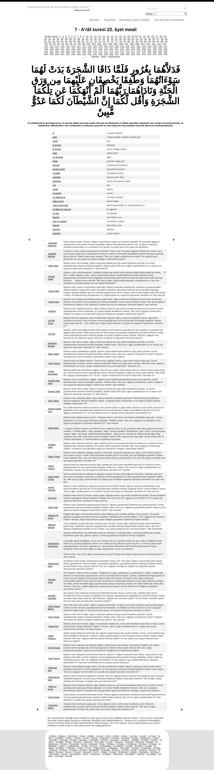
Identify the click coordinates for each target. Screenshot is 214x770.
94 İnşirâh (87, 752)
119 (68, 46)
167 (79, 51)
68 (79, 41)
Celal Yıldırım (54, 363)
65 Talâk (129, 746)
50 (129, 39)
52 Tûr (102, 744)
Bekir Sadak (53, 354)
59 (166, 39)
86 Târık (125, 750)
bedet (55, 161)
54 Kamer (121, 744)
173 (111, 51)
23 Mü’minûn (145, 738)
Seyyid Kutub (54, 648)
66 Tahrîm (139, 746)
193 (95, 54)
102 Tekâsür (54, 754)
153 (128, 49)
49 (124, 39)
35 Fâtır (154, 740)
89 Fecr (152, 750)
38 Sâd (68, 742)
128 (117, 46)
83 (141, 41)
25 (148, 36)
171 (100, 51)
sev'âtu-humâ (59, 169)
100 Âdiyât (143, 752)
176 (128, 51)
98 (79, 44)
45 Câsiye (140, 742)
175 (122, 51)
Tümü (103, 56)
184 (46, 54)
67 (74, 41)
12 (95, 36)
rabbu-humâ (58, 201)
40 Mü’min (88, 742)
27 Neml (73, 740)
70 (87, 41)
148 (100, 49)
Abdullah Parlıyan (52, 255)
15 (108, 36)
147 (95, 49)
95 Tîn (96, 752)
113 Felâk (59, 756)
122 (84, 46)
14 (103, 36)
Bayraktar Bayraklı (52, 344)
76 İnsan (135, 748)
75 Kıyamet (125, 748)
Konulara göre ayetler (135, 20)
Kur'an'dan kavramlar (169, 20)
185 (51, 54)
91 (50, 44)
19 (124, 36)
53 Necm (111, 744)
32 (54, 39)
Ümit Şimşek (53, 697)
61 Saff (85, 746)
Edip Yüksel (53, 401)
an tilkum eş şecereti (62, 209)
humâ (55, 141)
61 (49, 41)
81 (133, 41)
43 (99, 39)
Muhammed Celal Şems (53, 544)
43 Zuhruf (119, 742)
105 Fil (86, 754)
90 (46, 44)
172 (106, 51)
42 (95, 39)
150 (111, 49)
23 (140, 36)
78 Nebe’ (157, 748)
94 (63, 44)
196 (111, 54)
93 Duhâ (77, 752)
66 (70, 41)
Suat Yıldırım (54, 658)
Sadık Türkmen (52, 637)
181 (155, 51)
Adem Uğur (53, 266)
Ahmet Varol (53, 302)
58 (162, 39)
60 (45, 41)
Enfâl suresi (114, 56)
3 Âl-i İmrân (73, 736)
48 (120, 39)
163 (57, 51)
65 (66, 41)
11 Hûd (143, 736)
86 (154, 41)
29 (165, 36)
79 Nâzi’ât (53, 750)
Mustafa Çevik (51, 581)
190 (79, 54)
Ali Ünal (51, 334)
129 (122, 46)
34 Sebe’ (145, 740)
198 (122, 54)
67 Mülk (148, 746)
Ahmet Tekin (53, 291)
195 (106, 54)
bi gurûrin (57, 145)
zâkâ (55, 153)
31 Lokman (114, 740)
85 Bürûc (116, 750)
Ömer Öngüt (53, 617)
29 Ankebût (94, 740)
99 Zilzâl (133, 752)
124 (95, 46)
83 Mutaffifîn (94, 750)
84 (145, 41)
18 (120, 36)
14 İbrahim (59, 738)
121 (79, 46)
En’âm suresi (52, 36)
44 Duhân (129, 742)
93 (59, 44)
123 (90, 46)
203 (149, 54)
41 (91, 39)
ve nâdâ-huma (59, 197)
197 (117, 54)
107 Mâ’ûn (107, 754)
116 (51, 46)
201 (138, 54)
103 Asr (64, 754)
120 (73, 46)
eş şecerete (58, 157)
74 (104, 41)
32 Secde (125, 740)
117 (57, 46)
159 (160, 49)
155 (138, 49)
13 (99, 36)
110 (143, 44)
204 (155, 54)
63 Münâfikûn (106, 746)
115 (46, 46)
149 (106, 49)
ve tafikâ (56, 173)
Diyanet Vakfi (54, 391)
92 (54, 44)
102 (99, 44)
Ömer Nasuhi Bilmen (54, 607)
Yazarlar (109, 20)
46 (112, 39)
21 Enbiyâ (125, 738)
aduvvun (56, 229)
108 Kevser (118, 754)
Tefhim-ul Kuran (52, 687)
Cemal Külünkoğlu (53, 372)
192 (90, 54)
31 (49, 39)
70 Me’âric (70, 748)
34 (62, 39)
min (54, 185)
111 (148, 44)
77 (116, 41)
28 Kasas (83, 740)
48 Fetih (64, 744)
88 (162, 41)
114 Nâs (68, 756)
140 (57, 49)
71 (91, 41)
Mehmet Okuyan (51, 526)
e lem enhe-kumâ (60, 205)
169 (90, 51)
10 (87, 36)
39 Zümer (78, 742)
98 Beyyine (123, 752)
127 (111, 46)
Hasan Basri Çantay (53, 478)
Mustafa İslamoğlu (52, 597)
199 (128, 54)
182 (160, 51)
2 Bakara (62, 736)
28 (161, 36)
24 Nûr (156, 738)
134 (149, 46)
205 (160, 54)
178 (138, 51)
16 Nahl (77, 738)
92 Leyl (68, 752)
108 (132, 44)
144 (79, 49)
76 (112, 41)
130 (128, 46)
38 (79, 39)
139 (51, 49)
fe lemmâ (57, 149)
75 (108, 41)
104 (110, 44)
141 (62, 49)
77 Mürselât (146, 748)
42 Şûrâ (109, 742)
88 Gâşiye (143, 750)
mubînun (57, 233)
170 (95, 51)
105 (116, 44)
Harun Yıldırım (51, 467)
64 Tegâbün (119, 746)
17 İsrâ (86, 738)
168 (84, 51)
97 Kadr (113, 752)
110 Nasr (141, 754)
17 (116, 36)
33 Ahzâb (135, 740)
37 (74, 39)
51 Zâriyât (93, 744)
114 (164, 44)
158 (155, 49)
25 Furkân (53, 740)
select (185, 8)
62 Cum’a (94, 746)
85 (149, 41)
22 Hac (135, 738)
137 (165, 46)
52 (137, 39)
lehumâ (56, 165)
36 (70, 39)
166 (73, 51)
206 (165, 54)
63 (58, 41)
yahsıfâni (57, 177)
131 (133, 46)
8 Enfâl (116, 736)
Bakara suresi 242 (82, 10)
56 (154, 39)
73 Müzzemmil (99, 748)
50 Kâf (84, 744)
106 (121, 44)
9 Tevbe (124, 736)
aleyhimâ (57, 181)
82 (137, 41)
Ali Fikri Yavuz (51, 322)
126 (106, 46)
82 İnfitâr (83, 750)
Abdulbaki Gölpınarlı (52, 244)
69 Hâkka (60, 748)
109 (137, 44)
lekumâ (56, 217)
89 (166, 41)
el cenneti (57, 193)
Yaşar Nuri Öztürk (53, 706)
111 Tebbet (151, 754)
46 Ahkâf (150, 742)
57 (158, 39)
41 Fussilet (99, 742)
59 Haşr (62, 746)
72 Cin (88, 748)
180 (149, 51)
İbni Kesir (52, 498)
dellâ (55, 137)
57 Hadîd (153, 744)
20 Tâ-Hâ (115, 738)
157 (149, 49)
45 (108, 39)
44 (104, 39)
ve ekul (56, 213)
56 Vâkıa (143, 744)
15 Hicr (69, 738)
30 (45, 39)
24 (144, 36)
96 (71, 44)
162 (51, 51)
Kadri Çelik (53, 507)
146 (90, 49)
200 (133, 54)
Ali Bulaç (52, 311)
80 (129, 41)
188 (68, 54)
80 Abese (64, 750)
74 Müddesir (113, 748)
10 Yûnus (134, 736)
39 (83, 39)
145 (84, 49)
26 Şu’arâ (64, 740)
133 (144, 46)
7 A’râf (108, 736)
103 (105, 44)
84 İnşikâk (105, 750)
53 (141, 39)
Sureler (94, 20)
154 (133, 49)
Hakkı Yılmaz (54, 457)
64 (62, 41)
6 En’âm (99, 736)
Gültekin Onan (52, 445)
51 (133, 39)
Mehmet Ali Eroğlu (53, 516)
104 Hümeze (75, 754)
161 (46, 51)
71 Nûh (80, 748)
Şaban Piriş (53, 626)
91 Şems (59, 752)
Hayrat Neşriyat (51, 488)
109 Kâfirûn (130, 754)
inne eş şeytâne (60, 221)
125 (100, 46)
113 (159, 44)
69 (83, 41)
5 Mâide (90, 736)
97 (75, 44)
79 (124, 41)
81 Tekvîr (73, 750)
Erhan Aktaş (53, 428)
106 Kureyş (95, 754)
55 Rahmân (132, 744)
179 (144, 51)
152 (122, 49)
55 (149, 39)
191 (84, 54)
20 (129, 36)
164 (62, 51)
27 (157, 36)
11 (91, 36)
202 (144, 54)
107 (127, 44)
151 (117, 49)
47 (116, 39)
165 (68, 51)
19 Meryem (104, 738)
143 (73, 49)
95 (67, 44)
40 (87, 39)
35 (66, 39)
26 (152, 36)
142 (68, 49)
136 (160, 46)
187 (62, 54)
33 (58, 39)
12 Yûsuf (152, 736)
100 (88, 44)
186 (57, 54)
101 (94, 44)
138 (46, 49)
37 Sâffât (59, 742)
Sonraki (95, 56)
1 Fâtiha (52, 736)
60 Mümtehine (74, 746)
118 (62, 46)
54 (145, 39)
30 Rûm (104, 740)
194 (100, 54)
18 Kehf (94, 738)
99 (83, 44)
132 (138, 46)
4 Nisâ (82, 736)
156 (144, 49)
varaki (55, 189)
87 (158, 41)
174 (117, 51)
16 (112, 36)
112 (154, 44)
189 (73, 54)
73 (99, 41)
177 (133, 51)
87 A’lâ (134, 750)
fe (53, 133)
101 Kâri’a (154, 752)
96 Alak (104, 752)
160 (165, 49)
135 (155, 46)
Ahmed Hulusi (51, 277)
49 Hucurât (74, 744)
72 (95, 41)
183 (165, 51)
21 (133, 36)
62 (54, 41)
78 (120, 41)
